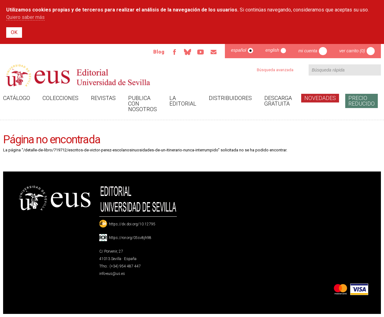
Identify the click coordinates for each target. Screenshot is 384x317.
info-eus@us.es (112, 273)
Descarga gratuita (278, 101)
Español (238, 50)
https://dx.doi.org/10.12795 (132, 224)
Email (214, 52)
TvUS (201, 52)
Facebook (175, 52)
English (272, 50)
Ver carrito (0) (352, 50)
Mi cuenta (307, 50)
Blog (158, 52)
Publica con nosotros (142, 103)
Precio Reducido (361, 101)
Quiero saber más (25, 17)
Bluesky (188, 52)
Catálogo (16, 98)
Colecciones (60, 98)
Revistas (103, 98)
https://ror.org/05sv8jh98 (130, 238)
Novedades (320, 98)
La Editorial (182, 101)
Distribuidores (230, 98)
